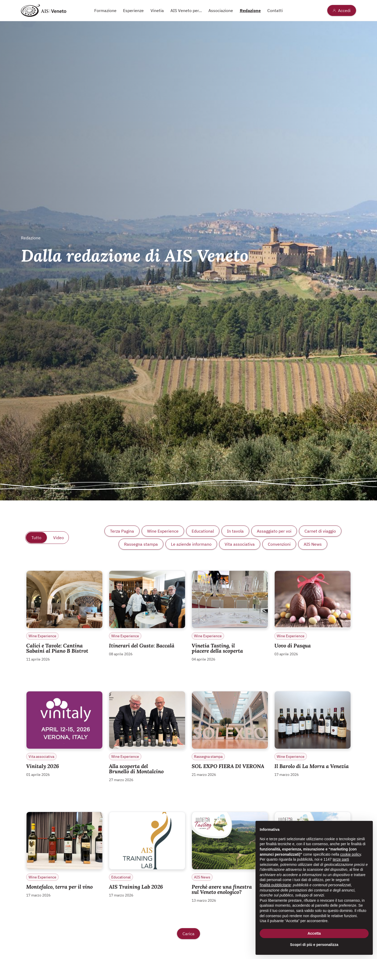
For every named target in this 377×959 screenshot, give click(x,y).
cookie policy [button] (350, 854)
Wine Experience (163, 531)
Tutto (36, 537)
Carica (188, 933)
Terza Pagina (122, 531)
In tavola (235, 531)
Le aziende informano (191, 544)
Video (58, 537)
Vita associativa (240, 544)
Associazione (220, 10)
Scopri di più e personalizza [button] (314, 945)
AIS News (313, 544)
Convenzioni (279, 544)
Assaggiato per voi (274, 531)
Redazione (250, 10)
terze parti (341, 859)
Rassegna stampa (141, 544)
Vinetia (157, 10)
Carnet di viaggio (320, 531)
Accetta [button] (314, 933)
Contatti (275, 10)
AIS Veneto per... (186, 10)
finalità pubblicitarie (275, 885)
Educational (203, 531)
